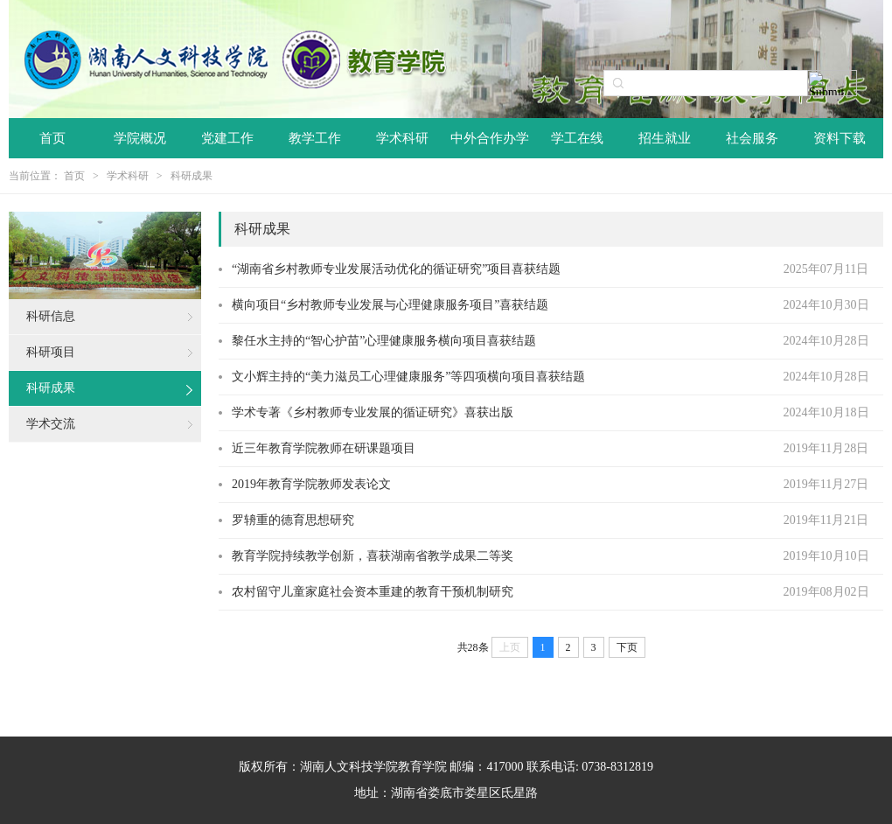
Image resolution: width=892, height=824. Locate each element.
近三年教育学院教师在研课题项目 (323, 448)
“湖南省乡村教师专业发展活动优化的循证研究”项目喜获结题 (396, 269)
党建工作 (227, 138)
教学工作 (315, 138)
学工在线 (577, 138)
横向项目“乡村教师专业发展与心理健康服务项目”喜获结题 (390, 304)
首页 (52, 138)
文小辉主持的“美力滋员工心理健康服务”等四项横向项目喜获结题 (408, 376)
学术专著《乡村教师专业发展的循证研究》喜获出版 (372, 412)
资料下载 (839, 138)
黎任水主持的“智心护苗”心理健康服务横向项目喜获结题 (384, 340)
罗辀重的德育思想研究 (293, 520)
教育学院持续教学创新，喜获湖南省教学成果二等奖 (372, 555)
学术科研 (402, 138)
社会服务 (752, 138)
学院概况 (140, 138)
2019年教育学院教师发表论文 (311, 484)
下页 (627, 647)
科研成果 (192, 176)
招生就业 (664, 138)
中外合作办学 (489, 138)
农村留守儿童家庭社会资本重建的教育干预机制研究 (372, 591)
